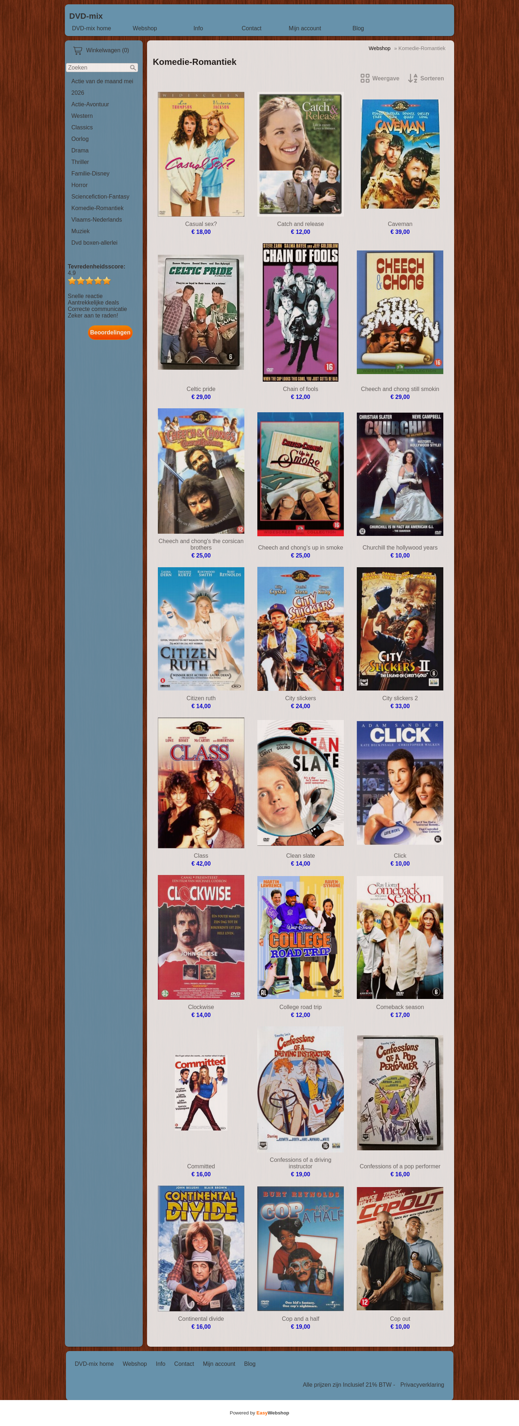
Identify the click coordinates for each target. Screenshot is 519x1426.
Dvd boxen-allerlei (94, 243)
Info (198, 28)
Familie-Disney (90, 173)
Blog (358, 28)
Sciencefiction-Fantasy (100, 197)
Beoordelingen (110, 332)
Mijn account (305, 28)
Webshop (145, 28)
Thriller (80, 162)
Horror (79, 185)
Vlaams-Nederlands (96, 220)
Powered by (259, 1413)
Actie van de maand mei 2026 (102, 87)
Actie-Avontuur (90, 104)
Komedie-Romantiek (97, 208)
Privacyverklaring (422, 1385)
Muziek (80, 231)
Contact (251, 28)
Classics (82, 127)
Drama (80, 150)
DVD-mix (86, 16)
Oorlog (80, 139)
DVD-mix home (91, 28)
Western (82, 116)
